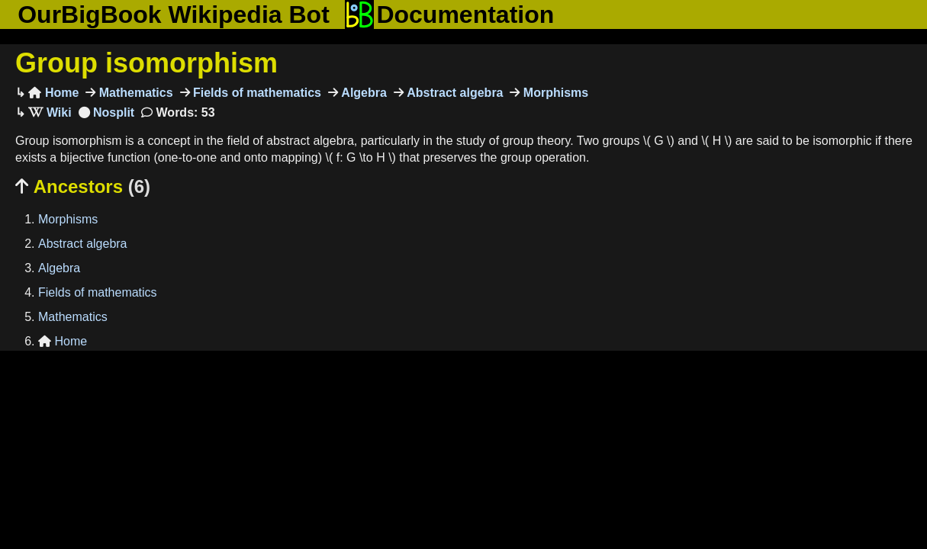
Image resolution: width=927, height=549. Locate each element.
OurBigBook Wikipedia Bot (174, 14)
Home (53, 92)
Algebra (362, 92)
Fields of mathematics (256, 92)
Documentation (449, 14)
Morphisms (554, 92)
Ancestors (82, 186)
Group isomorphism (146, 63)
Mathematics (133, 92)
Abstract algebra (454, 92)
